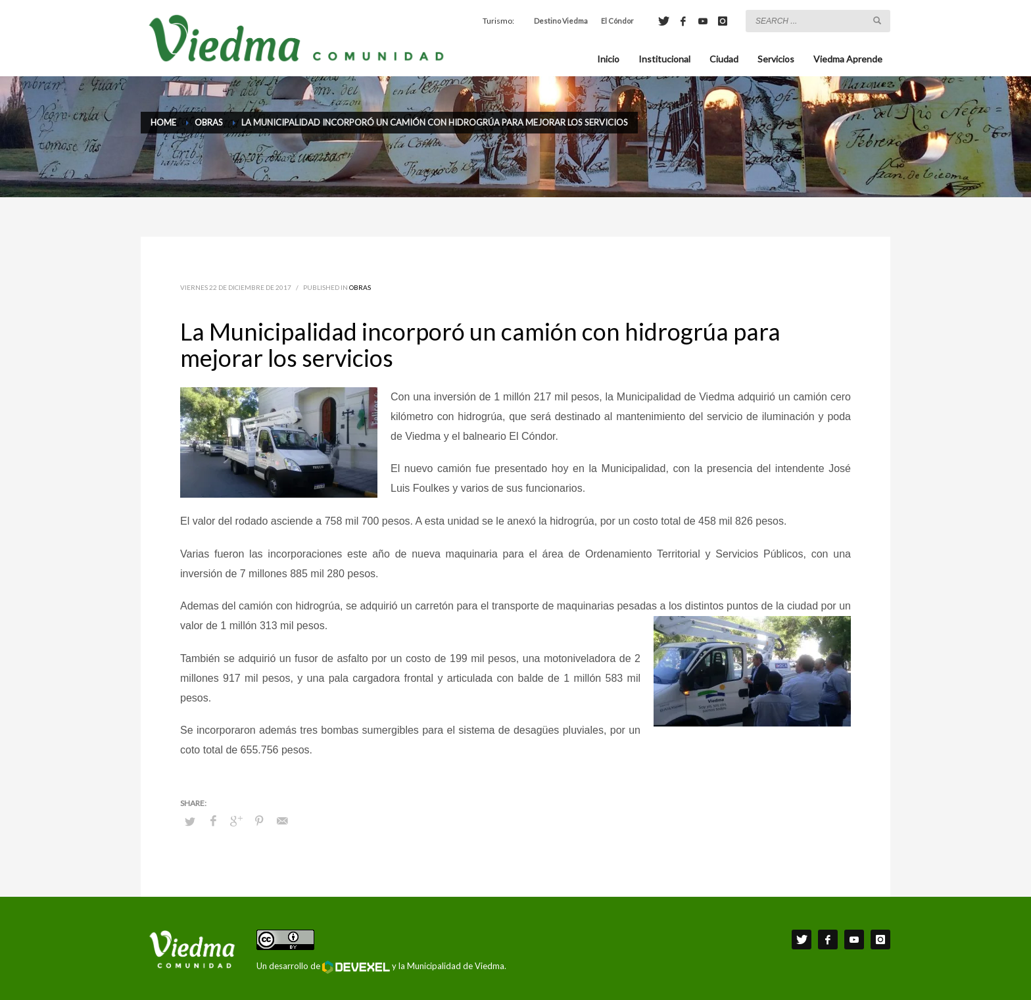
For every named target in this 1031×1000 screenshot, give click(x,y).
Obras (360, 287)
